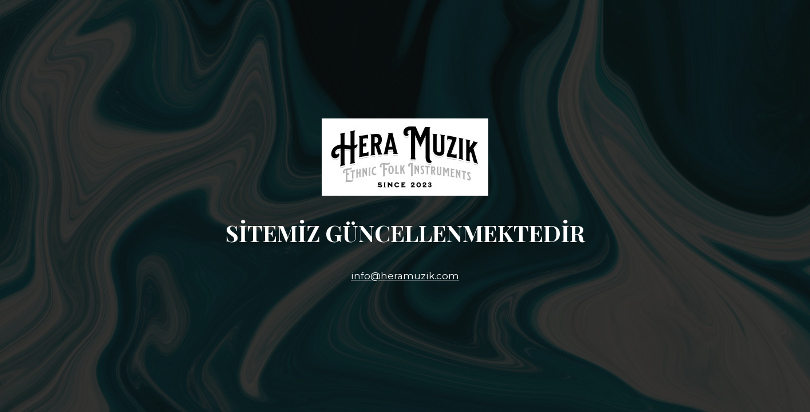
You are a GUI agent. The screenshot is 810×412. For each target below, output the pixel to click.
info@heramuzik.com (405, 276)
